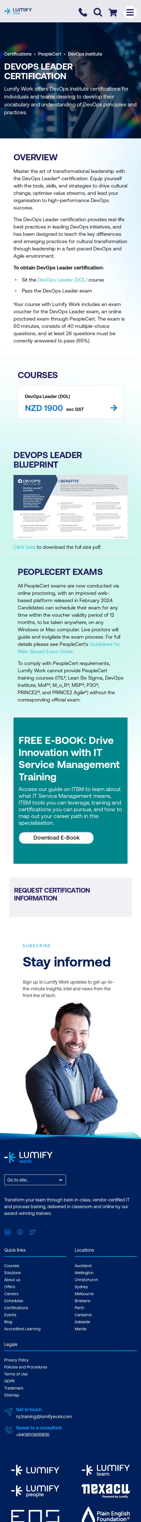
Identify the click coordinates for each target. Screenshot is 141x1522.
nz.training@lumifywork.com (44, 1416)
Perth (79, 1308)
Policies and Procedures (25, 1367)
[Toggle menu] (130, 12)
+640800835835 (32, 1434)
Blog (8, 1322)
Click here (24, 547)
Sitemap (11, 1395)
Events (10, 1315)
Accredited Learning (22, 1329)
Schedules (13, 1301)
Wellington (84, 1272)
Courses (11, 1265)
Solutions (12, 1272)
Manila (81, 1329)
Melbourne (84, 1294)
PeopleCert (49, 53)
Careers (11, 1294)
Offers (9, 1287)
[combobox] (7, 1179)
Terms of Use (16, 1374)
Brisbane (82, 1301)
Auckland (83, 1265)
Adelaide (82, 1322)
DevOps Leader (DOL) (62, 280)
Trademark (13, 1388)
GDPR (9, 1381)
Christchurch (86, 1280)
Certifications (17, 53)
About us (12, 1280)
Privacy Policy (16, 1360)
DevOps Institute (85, 53)
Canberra (83, 1315)
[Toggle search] (98, 12)
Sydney (81, 1287)
